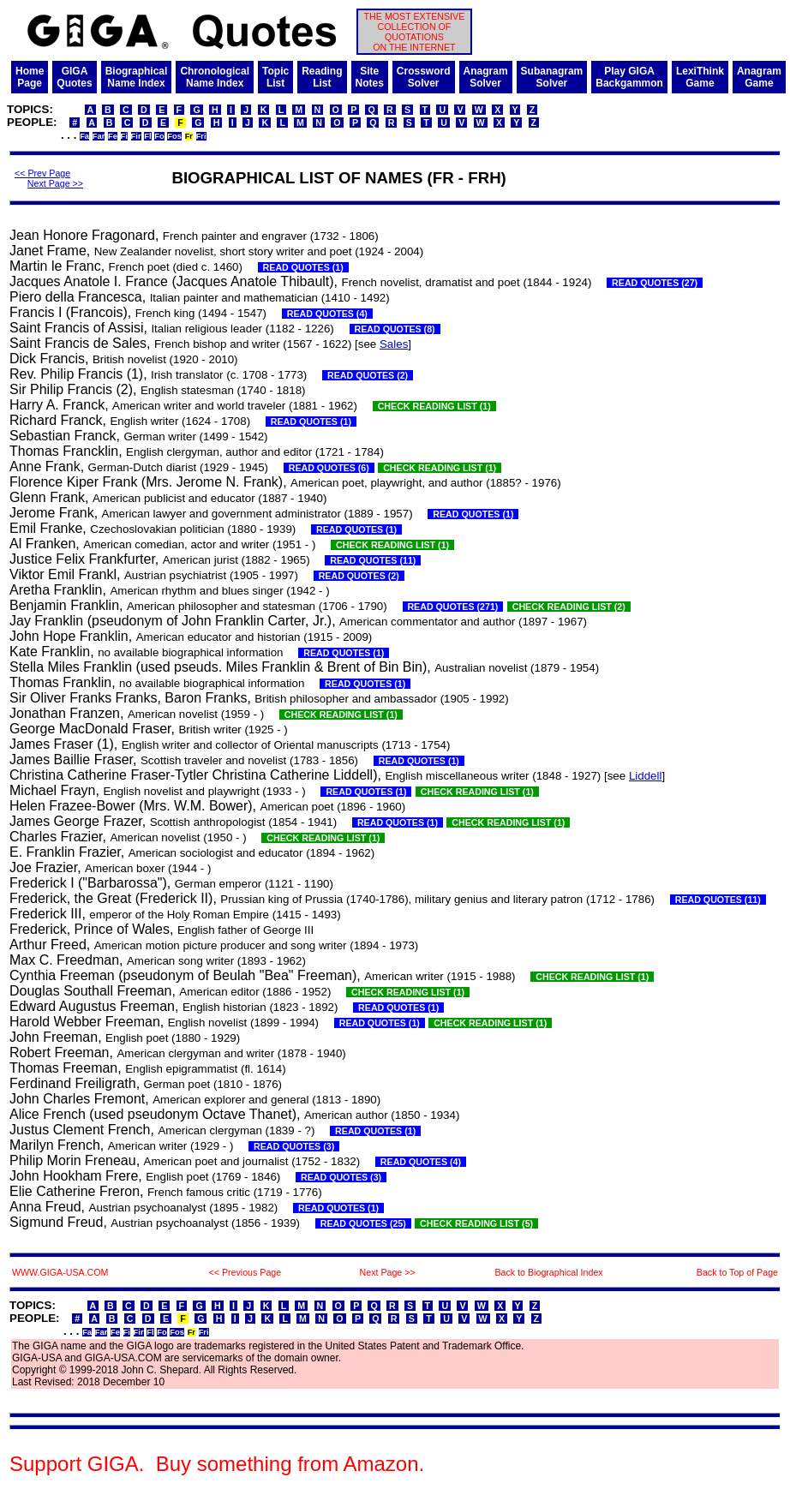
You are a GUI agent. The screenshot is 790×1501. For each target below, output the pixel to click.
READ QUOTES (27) (655, 283)
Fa (84, 136)
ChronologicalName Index (214, 77)
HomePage (29, 77)
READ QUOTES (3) (293, 1146)
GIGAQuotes (74, 77)
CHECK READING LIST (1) (434, 406)
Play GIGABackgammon (629, 77)
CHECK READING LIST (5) (476, 1223)
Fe (112, 136)
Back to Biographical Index (548, 1272)
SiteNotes (370, 77)
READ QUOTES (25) (363, 1223)
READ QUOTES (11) (373, 560)
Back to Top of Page (737, 1272)
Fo (159, 136)
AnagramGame (759, 77)
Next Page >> (55, 183)
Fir (136, 136)
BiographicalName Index (136, 77)
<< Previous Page (244, 1272)
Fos (174, 136)
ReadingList (322, 77)
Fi (124, 136)
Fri (201, 136)
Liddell (645, 775)
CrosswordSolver (424, 77)
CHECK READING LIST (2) (569, 606)
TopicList (275, 77)
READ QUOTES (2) (367, 375)
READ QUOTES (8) (395, 329)
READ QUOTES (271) (453, 606)
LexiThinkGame (700, 77)
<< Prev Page (42, 173)
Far (99, 136)
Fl (147, 136)
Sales (394, 344)
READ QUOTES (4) (327, 313)
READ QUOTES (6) (329, 468)
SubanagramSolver (552, 77)
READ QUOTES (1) (303, 267)
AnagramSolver (486, 77)
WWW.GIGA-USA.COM (60, 1272)
